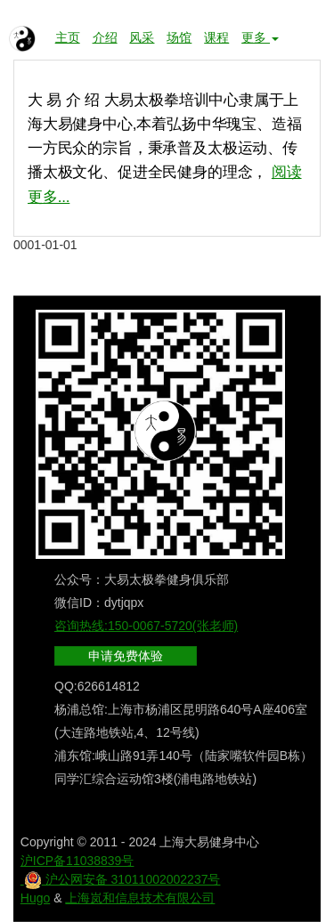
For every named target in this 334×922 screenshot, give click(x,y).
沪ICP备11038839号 (77, 860)
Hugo (35, 898)
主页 (67, 37)
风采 (141, 37)
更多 (260, 37)
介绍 (105, 37)
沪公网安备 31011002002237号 (120, 879)
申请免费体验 (125, 656)
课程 (216, 37)
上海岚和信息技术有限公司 (140, 898)
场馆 (179, 37)
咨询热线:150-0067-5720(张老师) (146, 626)
